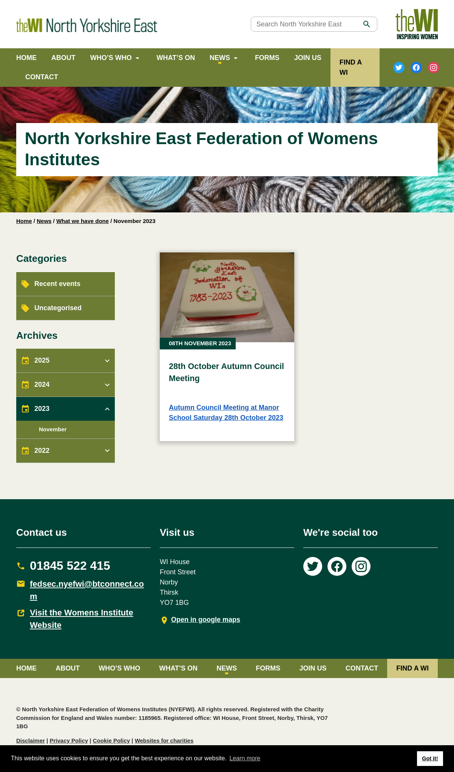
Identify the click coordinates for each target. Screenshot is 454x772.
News (220, 58)
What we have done (82, 221)
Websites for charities (164, 740)
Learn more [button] (244, 758)
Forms (267, 58)
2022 (41, 450)
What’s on (176, 58)
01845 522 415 (70, 565)
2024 (41, 384)
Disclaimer (30, 740)
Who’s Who (111, 58)
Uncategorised (58, 308)
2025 (41, 360)
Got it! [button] (430, 758)
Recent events (57, 284)
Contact (41, 77)
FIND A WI (412, 668)
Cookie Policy (111, 740)
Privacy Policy (68, 740)
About (63, 58)
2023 (41, 408)
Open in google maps (205, 619)
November (52, 429)
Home (26, 58)
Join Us (307, 58)
